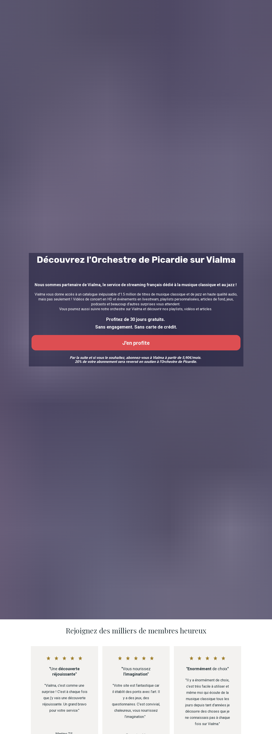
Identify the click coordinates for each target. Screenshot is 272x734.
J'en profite (136, 363)
